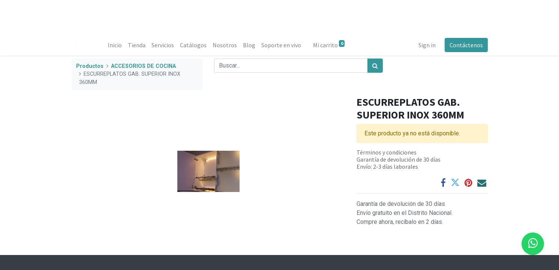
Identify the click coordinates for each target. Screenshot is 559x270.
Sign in (427, 45)
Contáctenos (466, 45)
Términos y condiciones (387, 152)
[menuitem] (115, 45)
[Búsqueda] (375, 65)
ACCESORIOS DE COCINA (143, 66)
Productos (89, 66)
